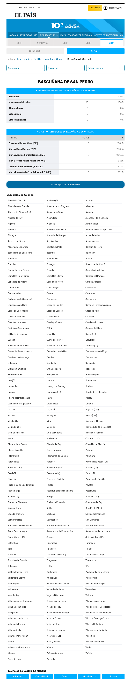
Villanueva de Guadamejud (98, 612)
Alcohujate (52, 218)
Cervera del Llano (93, 328)
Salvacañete (53, 519)
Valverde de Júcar (55, 589)
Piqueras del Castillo (95, 479)
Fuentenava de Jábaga (18, 357)
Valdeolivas (52, 578)
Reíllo (49, 508)
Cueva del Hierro (55, 340)
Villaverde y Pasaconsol (19, 647)
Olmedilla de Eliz (15, 450)
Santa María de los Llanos (97, 531)
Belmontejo (52, 258)
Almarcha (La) (92, 223)
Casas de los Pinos (16, 316)
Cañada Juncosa (93, 281)
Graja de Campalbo (17, 369)
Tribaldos (12, 566)
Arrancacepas (92, 241)
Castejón (89, 316)
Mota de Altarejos (16, 432)
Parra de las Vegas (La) (96, 461)
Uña (87, 566)
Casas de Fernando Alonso (98, 305)
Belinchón (90, 252)
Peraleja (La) (91, 467)
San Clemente (92, 519)
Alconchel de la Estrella (96, 218)
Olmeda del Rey (54, 444)
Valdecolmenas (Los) (18, 572)
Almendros (13, 229)
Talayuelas (52, 543)
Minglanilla (13, 421)
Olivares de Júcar (93, 438)
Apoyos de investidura (106, 35)
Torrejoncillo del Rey (56, 554)
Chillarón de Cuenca (17, 334)
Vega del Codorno (55, 595)
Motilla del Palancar (94, 432)
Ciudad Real (41, 676)
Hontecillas (13, 386)
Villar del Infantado (94, 624)
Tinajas (88, 548)
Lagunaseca (52, 403)
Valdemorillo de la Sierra (97, 572)
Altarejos (12, 235)
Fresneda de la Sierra (57, 345)
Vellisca (89, 595)
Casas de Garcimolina (18, 311)
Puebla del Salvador (56, 502)
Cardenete (52, 299)
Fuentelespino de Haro (57, 351)
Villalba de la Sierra (17, 607)
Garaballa (51, 363)
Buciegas (51, 264)
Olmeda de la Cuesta (17, 444)
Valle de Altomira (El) (95, 583)
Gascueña (90, 363)
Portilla (50, 485)
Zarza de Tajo (14, 659)
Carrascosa (91, 299)
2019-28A (42, 43)
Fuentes (50, 357)
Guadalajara (89, 676)
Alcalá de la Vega (55, 212)
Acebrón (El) (52, 200)
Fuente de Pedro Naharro (20, 351)
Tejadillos (51, 548)
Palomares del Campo (57, 456)
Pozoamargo (14, 490)
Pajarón (89, 450)
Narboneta (52, 438)
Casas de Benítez (55, 305)
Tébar (10, 548)
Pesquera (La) (53, 473)
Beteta (88, 258)
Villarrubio (90, 636)
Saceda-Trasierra (16, 514)
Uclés (49, 566)
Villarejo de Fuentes (56, 630)
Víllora (50, 647)
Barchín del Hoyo (93, 247)
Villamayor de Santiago (58, 612)
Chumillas (51, 334)
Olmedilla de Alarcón (95, 444)
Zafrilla (88, 653)
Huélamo (89, 386)
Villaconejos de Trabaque (20, 601)
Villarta (11, 641)
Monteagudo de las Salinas (98, 427)
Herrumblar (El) (15, 374)
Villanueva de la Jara (18, 618)
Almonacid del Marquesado (98, 229)
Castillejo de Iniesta (17, 322)
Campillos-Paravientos (18, 276)
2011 (111, 43)
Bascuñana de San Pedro (20, 252)
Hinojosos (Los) (92, 374)
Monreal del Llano (94, 421)
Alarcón (89, 200)
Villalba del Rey (54, 607)
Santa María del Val (17, 537)
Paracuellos (13, 461)
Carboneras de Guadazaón (20, 299)
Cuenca (11, 340)
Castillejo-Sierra (54, 322)
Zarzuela (51, 659)
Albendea (89, 206)
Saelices (51, 514)
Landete (89, 403)
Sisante (50, 537)
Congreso (35, 51)
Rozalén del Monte (94, 508)
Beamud (51, 252)
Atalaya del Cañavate (18, 247)
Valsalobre (13, 589)
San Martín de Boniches (58, 525)
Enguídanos (91, 340)
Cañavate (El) (53, 287)
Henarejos (90, 369)
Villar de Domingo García (97, 618)
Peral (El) (12, 473)
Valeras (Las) (14, 583)
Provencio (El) (92, 496)
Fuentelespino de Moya (96, 351)
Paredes (51, 461)
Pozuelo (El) (13, 496)
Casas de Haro (92, 311)
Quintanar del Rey (94, 502)
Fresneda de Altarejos (18, 345)
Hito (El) (11, 380)
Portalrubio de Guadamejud (21, 485)
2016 (65, 43)
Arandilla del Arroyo (56, 235)
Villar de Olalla (14, 630)
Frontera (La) (91, 345)
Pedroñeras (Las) (55, 467)
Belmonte (12, 258)
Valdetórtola (91, 578)
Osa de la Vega (54, 450)
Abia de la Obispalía (17, 200)
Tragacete (51, 560)
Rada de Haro (14, 508)
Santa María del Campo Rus (60, 531)
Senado (95, 51)
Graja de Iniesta (54, 369)
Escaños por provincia (80, 35)
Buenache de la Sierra (18, 270)
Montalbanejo (14, 427)
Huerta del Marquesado (19, 398)
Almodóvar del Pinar (56, 229)
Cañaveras (90, 287)
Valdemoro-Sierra (16, 578)
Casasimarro (53, 316)
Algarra (11, 223)
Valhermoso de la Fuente (58, 583)
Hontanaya (90, 380)
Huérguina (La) (54, 392)
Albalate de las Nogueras (58, 206)
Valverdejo (90, 589)
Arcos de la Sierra (16, 241)
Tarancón (90, 543)
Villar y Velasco (54, 641)
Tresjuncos (90, 560)
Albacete (17, 676)
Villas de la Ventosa (94, 641)
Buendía (50, 270)
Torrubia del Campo (94, 554)
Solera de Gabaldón (94, 537)
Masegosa (51, 415)
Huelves (11, 392)
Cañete (50, 293)
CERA (49, 328)
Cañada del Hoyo (55, 281)
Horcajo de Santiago (56, 386)
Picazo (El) (90, 473)
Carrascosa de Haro (17, 305)
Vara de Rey (13, 595)
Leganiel (51, 409)
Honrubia (51, 380)
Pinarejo (12, 479)
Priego (50, 496)
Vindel (88, 647)
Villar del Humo (54, 624)
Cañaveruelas (14, 293)
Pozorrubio (90, 490)
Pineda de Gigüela (55, 479)
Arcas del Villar (92, 235)
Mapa (63, 35)
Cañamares (13, 287)
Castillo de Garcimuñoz (19, 328)
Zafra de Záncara (55, 653)
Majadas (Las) (92, 409)
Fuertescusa (91, 357)
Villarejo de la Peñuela (96, 630)
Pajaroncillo (13, 456)
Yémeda (12, 653)
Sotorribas (13, 543)
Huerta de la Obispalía (96, 392)
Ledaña (11, 409)
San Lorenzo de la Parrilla (20, 525)
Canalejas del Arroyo (17, 281)
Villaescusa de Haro (56, 601)
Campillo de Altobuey (95, 270)
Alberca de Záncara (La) (19, 212)
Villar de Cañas (54, 618)
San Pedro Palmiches (95, 525)
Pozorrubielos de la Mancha (60, 490)
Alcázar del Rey (15, 218)
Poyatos (89, 485)
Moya (10, 438)
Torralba (12, 554)
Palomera (90, 456)
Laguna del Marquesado (19, 403)
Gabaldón (12, 363)
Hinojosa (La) (53, 374)
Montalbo (51, 427)
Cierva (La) (90, 334)
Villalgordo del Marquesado (98, 607)
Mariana (12, 415)
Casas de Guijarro (55, 311)
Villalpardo (13, 612)
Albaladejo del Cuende (18, 206)
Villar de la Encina (16, 624)
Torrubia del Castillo (17, 560)
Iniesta (88, 398)
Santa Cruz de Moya (17, 531)
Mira (49, 421)
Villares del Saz (54, 636)
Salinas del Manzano (95, 514)
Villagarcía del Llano (95, 601)
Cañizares (90, 293)
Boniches (12, 264)
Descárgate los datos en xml (65, 184)
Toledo (113, 676)
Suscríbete (95, 8)
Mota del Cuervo (54, 432)
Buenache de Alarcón (95, 264)
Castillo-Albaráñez (94, 322)
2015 (88, 43)
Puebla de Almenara (17, 502)
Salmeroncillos (15, 519)
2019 (19, 43)
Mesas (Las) (91, 415)
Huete (49, 398)
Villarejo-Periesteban (18, 636)
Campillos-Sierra (55, 276)
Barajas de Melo (54, 247)
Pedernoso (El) (15, 467)
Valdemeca (52, 572)
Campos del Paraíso (95, 276)
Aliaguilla (51, 223)
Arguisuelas (52, 241)
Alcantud (89, 212)
